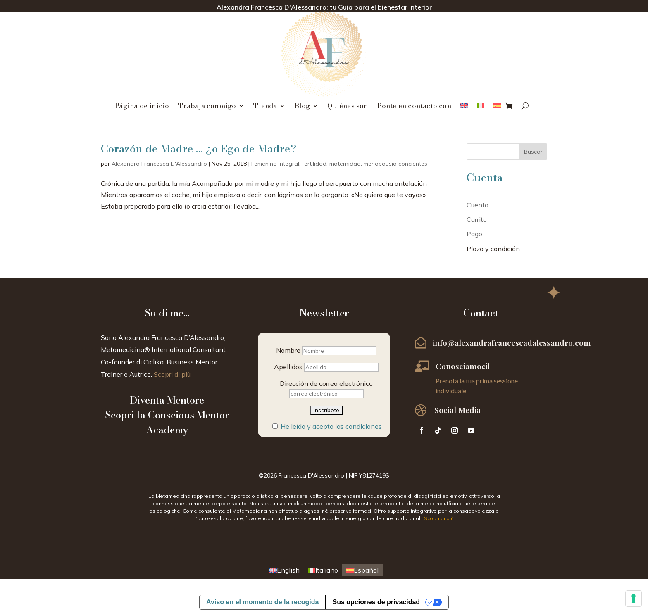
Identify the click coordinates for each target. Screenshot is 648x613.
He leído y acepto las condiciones (331, 426)
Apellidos (288, 367)
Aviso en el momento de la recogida (262, 602)
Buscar (533, 151)
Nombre (288, 350)
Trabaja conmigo (207, 107)
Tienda (265, 107)
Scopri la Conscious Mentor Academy (167, 422)
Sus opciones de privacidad (376, 602)
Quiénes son (347, 107)
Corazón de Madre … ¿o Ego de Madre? (198, 148)
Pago (474, 234)
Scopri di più (172, 374)
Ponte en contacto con (414, 107)
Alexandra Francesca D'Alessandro (159, 163)
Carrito (477, 219)
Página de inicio (142, 107)
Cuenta (477, 205)
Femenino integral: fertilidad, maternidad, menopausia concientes (339, 163)
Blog (302, 107)
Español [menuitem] (366, 570)
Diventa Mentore (167, 400)
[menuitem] (464, 107)
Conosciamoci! (463, 366)
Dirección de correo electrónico (326, 383)
